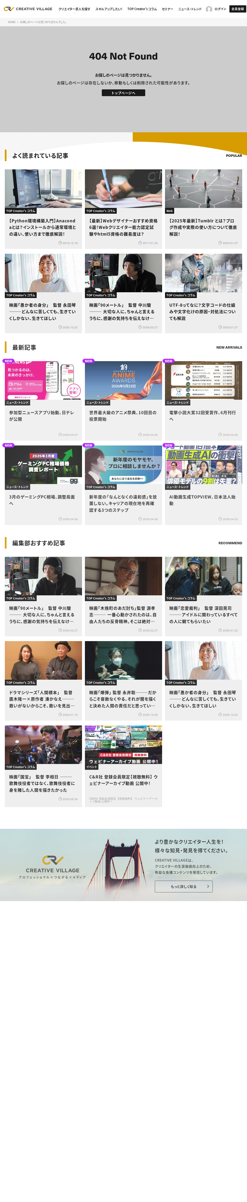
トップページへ (124, 92)
